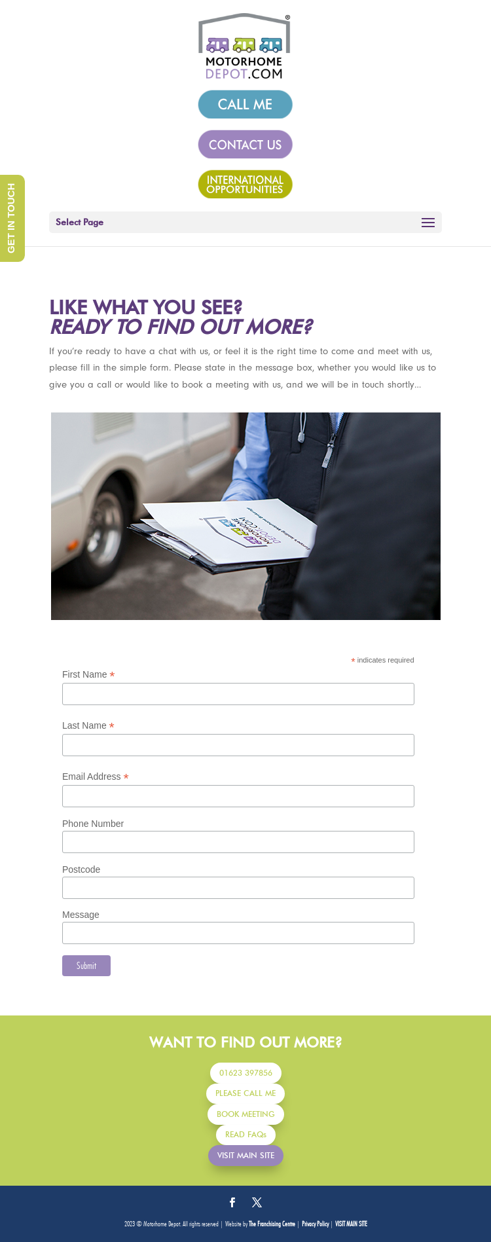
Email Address (95, 777)
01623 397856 (245, 1073)
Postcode (81, 869)
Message (81, 914)
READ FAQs (245, 1134)
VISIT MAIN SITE (245, 1155)
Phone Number (93, 823)
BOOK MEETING (246, 1114)
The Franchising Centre (272, 1223)
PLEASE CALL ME (245, 1093)
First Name (88, 674)
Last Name (88, 726)
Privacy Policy (315, 1223)
